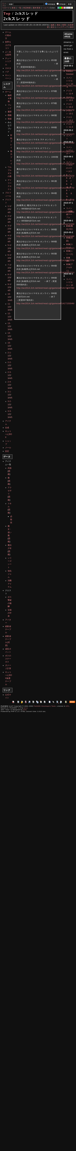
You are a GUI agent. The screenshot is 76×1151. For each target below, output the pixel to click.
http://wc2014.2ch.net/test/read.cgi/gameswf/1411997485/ (46, 98)
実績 (10, 119)
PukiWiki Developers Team (45, 706)
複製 (64, 25)
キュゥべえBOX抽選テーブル (8, 678)
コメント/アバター (69, 150)
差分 (53, 27)
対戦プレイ (11, 141)
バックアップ (62, 27)
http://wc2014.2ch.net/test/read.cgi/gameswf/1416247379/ (46, 260)
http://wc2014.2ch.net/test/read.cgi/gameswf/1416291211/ (46, 272)
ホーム (8, 92)
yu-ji (26, 708)
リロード (6, 8)
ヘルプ (45, 8)
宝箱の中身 (10, 613)
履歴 (10, 112)
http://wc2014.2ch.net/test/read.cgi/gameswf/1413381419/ (46, 164)
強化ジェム (10, 574)
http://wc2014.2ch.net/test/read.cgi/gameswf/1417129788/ (46, 288)
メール (8, 447)
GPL (67, 706)
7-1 (9, 265)
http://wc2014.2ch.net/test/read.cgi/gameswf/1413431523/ (46, 176)
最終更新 (36, 8)
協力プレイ (11, 157)
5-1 (9, 245)
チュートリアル (8, 61)
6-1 (9, 255)
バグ (7, 72)
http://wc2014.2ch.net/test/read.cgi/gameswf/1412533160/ (46, 143)
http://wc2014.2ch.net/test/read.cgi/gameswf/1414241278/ (46, 200)
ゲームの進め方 (8, 35)
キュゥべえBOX (8, 434)
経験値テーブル (8, 629)
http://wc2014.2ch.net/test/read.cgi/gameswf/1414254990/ (46, 212)
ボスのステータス (8, 659)
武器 (10, 468)
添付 (72, 27)
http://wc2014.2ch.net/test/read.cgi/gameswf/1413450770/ (46, 188)
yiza (25, 709)
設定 (7, 451)
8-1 (9, 274)
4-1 (9, 235)
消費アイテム (10, 583)
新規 (14, 8)
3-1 (9, 226)
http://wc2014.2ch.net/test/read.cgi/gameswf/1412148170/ (46, 110)
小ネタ (8, 68)
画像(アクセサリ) (69, 267)
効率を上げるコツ (8, 45)
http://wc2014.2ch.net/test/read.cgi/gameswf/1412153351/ (46, 122)
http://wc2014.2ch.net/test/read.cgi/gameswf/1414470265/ (46, 224)
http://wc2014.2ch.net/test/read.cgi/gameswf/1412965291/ (46, 152)
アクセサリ (10, 490)
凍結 (58, 25)
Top (7, 13)
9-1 (9, 284)
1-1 (9, 206)
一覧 (19, 8)
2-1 (9, 216)
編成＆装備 (10, 98)
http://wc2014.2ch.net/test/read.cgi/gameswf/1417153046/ (46, 303)
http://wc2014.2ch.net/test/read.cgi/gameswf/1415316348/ (46, 236)
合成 (7, 427)
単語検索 (27, 8)
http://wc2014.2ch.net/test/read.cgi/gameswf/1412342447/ (46, 134)
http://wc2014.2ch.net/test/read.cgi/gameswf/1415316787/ (46, 248)
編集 (53, 25)
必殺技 (11, 519)
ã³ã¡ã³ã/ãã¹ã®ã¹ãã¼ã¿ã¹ (70, 187)
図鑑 (10, 115)
